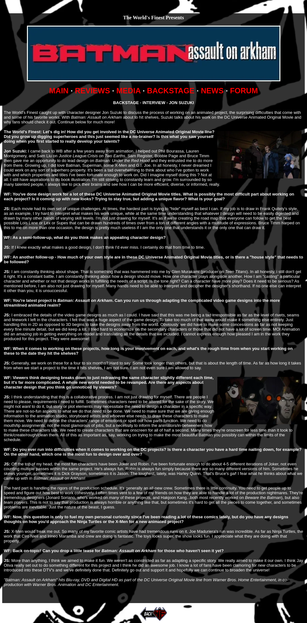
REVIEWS (92, 90)
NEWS (212, 90)
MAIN (58, 90)
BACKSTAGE (171, 90)
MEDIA (128, 90)
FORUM (244, 90)
